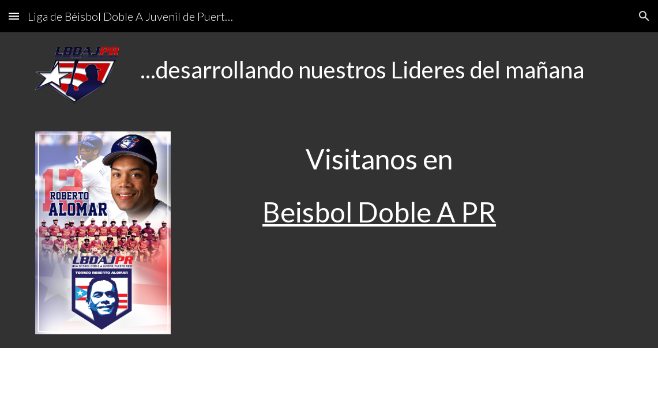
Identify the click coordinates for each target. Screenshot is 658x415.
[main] (379, 70)
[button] (14, 16)
